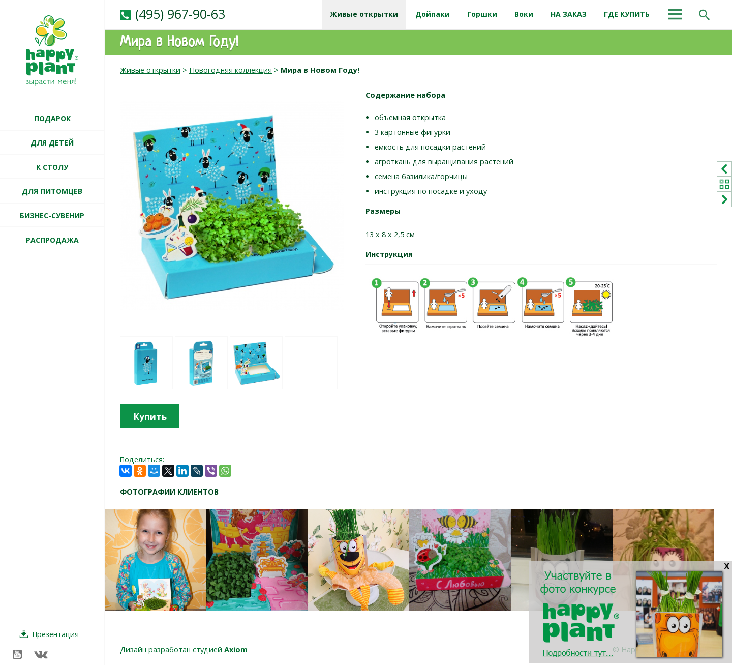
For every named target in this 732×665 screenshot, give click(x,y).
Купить (150, 416)
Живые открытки (150, 70)
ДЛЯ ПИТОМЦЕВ (52, 191)
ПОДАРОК (52, 118)
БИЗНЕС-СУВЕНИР (52, 215)
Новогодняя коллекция (230, 70)
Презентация (55, 634)
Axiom (236, 649)
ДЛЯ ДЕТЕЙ (52, 143)
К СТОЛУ (52, 167)
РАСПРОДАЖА (52, 240)
